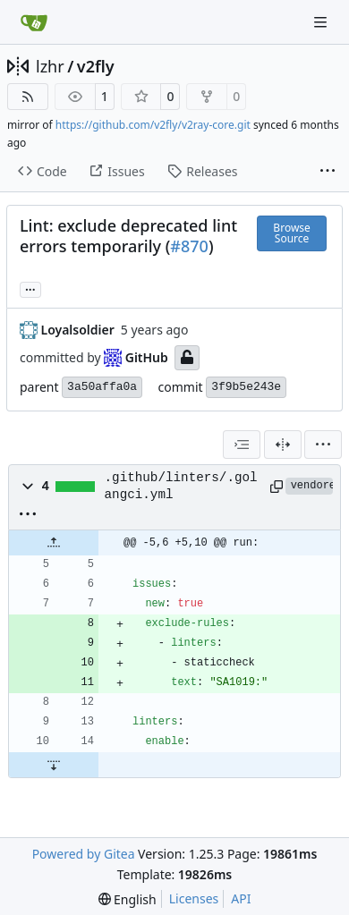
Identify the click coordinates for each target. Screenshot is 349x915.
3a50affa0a (102, 387)
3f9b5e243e (246, 387)
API (241, 898)
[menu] (323, 444)
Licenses (194, 898)
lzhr (50, 66)
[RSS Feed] (27, 96)
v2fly (96, 66)
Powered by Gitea (83, 853)
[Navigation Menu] (322, 22)
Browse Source (291, 233)
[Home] (34, 22)
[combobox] (241, 444)
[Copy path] (274, 486)
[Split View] (283, 444)
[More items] (327, 171)
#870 (189, 246)
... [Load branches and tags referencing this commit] (30, 288)
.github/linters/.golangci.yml (181, 485)
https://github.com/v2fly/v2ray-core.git (153, 124)
